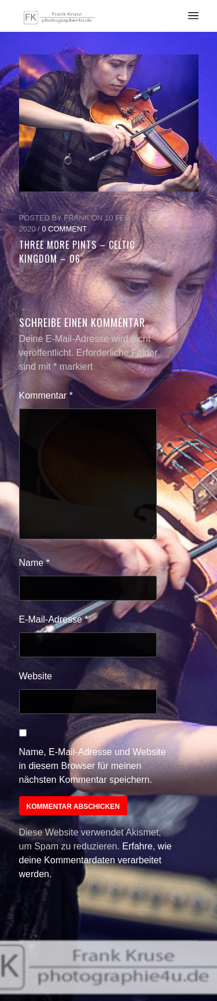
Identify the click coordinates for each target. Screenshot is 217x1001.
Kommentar (46, 395)
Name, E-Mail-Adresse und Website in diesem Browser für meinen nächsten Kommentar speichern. (92, 766)
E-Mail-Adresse (54, 619)
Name (34, 563)
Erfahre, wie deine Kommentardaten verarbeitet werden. (95, 860)
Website (36, 676)
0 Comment (64, 229)
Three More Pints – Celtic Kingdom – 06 (77, 252)
